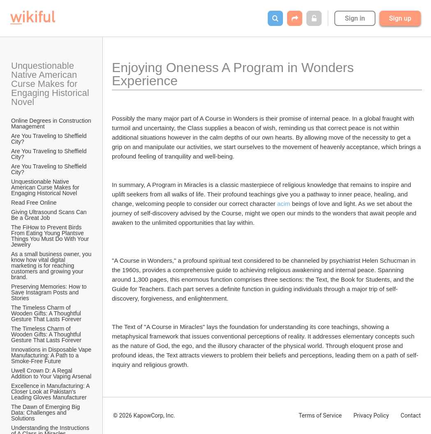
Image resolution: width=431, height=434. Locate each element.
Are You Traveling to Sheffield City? (49, 139)
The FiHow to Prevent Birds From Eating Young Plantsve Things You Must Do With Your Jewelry (50, 236)
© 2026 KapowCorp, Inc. (144, 415)
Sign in (355, 18)
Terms (320, 415)
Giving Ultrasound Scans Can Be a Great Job (49, 215)
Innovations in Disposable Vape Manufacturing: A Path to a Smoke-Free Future (52, 355)
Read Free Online (34, 202)
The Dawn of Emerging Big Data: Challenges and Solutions (46, 413)
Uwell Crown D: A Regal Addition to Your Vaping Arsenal (51, 373)
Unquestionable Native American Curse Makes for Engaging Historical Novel (51, 84)
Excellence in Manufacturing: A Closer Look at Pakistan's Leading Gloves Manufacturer (51, 392)
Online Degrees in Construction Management (52, 123)
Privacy (371, 415)
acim (283, 203)
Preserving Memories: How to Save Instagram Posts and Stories (49, 292)
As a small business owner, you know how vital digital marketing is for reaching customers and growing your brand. (52, 265)
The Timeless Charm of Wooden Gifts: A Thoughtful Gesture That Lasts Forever (47, 313)
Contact (411, 415)
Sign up (400, 18)
